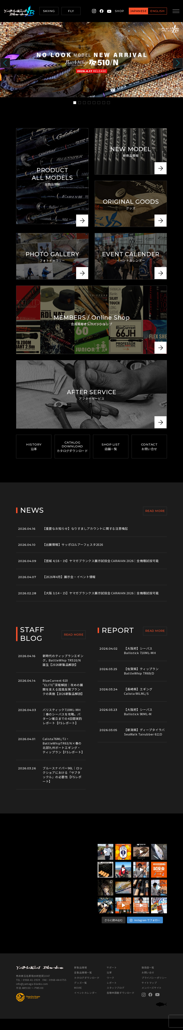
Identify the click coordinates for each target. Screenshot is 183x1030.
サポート (112, 978)
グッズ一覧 (80, 994)
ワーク (110, 989)
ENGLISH (157, 11)
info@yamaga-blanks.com (32, 995)
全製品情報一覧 (83, 983)
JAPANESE (138, 11)
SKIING (49, 11)
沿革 (109, 983)
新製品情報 (80, 978)
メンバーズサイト (152, 999)
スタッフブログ (115, 999)
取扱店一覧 (148, 978)
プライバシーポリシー (154, 989)
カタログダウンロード (86, 989)
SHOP (119, 11)
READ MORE (155, 517)
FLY (71, 11)
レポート (112, 994)
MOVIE (78, 999)
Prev (5, 63)
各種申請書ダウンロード (121, 1004)
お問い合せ (148, 983)
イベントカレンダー (85, 1004)
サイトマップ (149, 994)
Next (178, 63)
